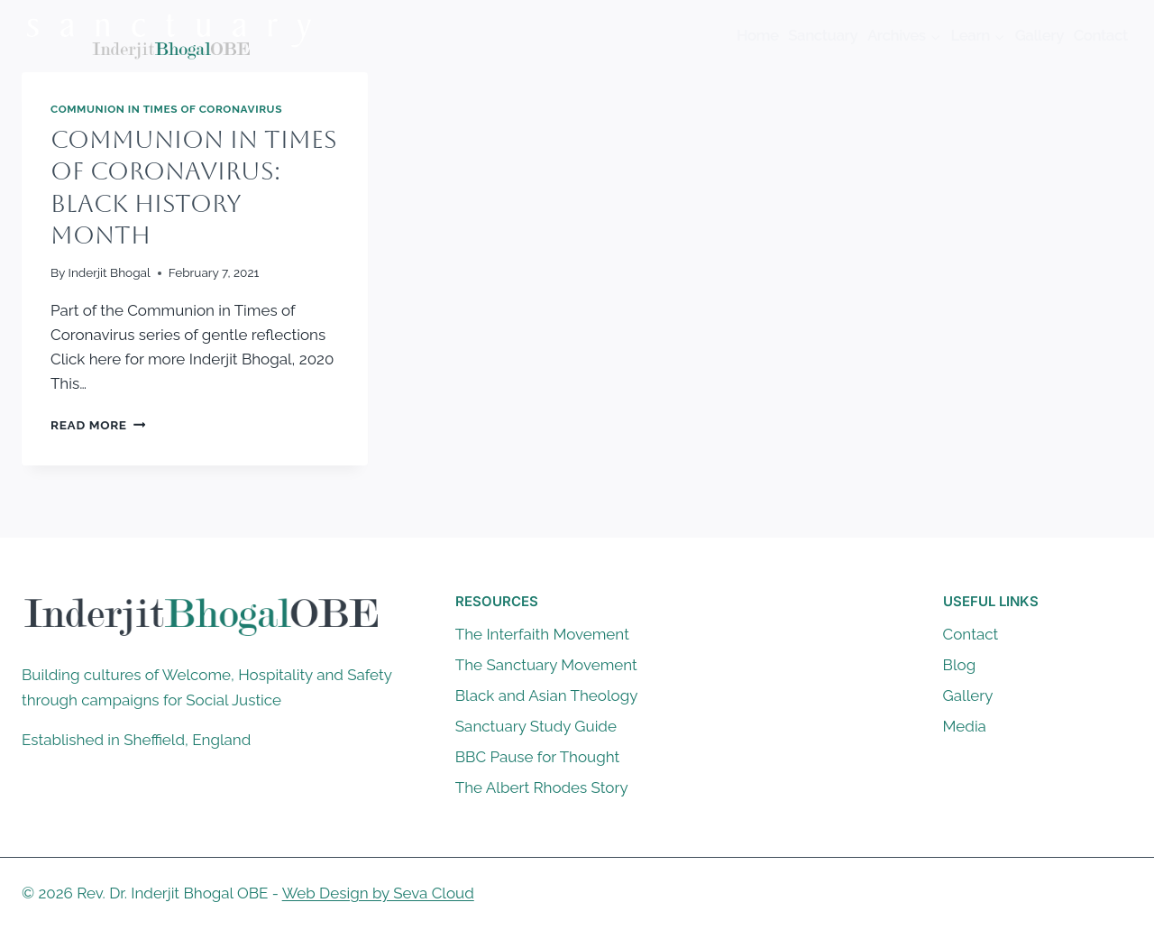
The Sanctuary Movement (546, 665)
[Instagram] (1117, 894)
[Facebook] (1046, 894)
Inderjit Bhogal (110, 272)
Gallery (1039, 35)
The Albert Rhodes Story (541, 787)
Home (758, 35)
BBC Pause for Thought (537, 757)
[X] (1082, 894)
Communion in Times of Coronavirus (166, 109)
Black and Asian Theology (546, 695)
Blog (959, 665)
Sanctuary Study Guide (536, 726)
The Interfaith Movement (542, 634)
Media (964, 726)
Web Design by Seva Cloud (378, 893)
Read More (97, 425)
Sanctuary (822, 35)
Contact (1101, 35)
